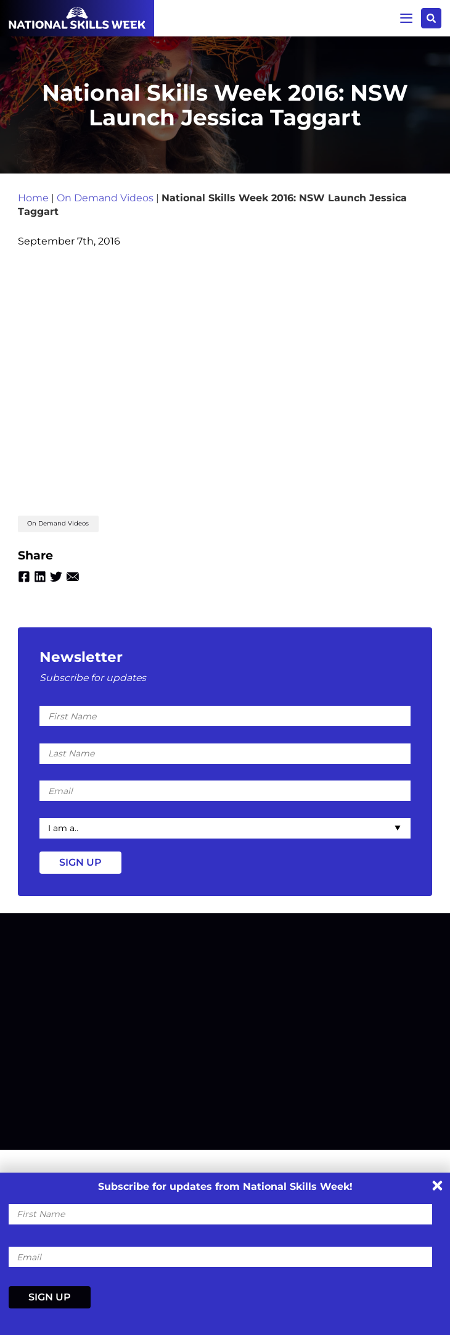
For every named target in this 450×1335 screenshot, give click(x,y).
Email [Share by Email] (76, 583)
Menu (403, 17)
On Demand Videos (105, 201)
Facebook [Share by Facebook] (24, 583)
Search (430, 18)
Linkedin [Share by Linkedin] (41, 583)
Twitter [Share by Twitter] (59, 583)
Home (33, 201)
